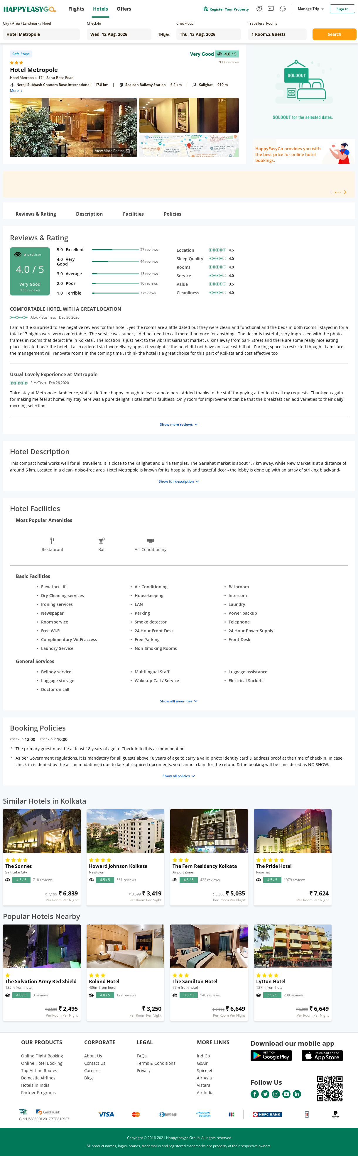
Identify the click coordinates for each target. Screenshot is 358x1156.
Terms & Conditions (156, 1063)
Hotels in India (35, 1085)
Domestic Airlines (38, 1078)
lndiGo (203, 1056)
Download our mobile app (292, 1043)
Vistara (203, 1085)
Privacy (144, 1070)
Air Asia (204, 1078)
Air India (205, 1092)
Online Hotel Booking (42, 1063)
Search (334, 34)
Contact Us (94, 1063)
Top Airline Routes (39, 1070)
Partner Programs (38, 1092)
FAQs (142, 1056)
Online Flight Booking (42, 1056)
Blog (88, 1078)
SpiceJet (204, 1070)
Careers (91, 1070)
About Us (93, 1056)
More (16, 90)
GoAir (202, 1063)
